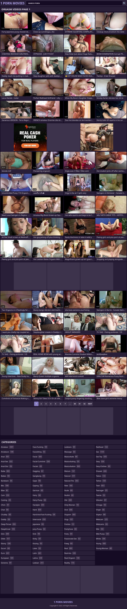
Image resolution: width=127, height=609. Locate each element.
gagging (38, 471)
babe (5, 471)
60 (75, 404)
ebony (6, 543)
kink (36, 534)
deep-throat (8, 524)
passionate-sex (72, 538)
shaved (101, 471)
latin (37, 553)
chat (5, 509)
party (68, 534)
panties (69, 524)
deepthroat (8, 529)
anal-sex (7, 461)
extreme (6, 562)
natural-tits (71, 480)
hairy (37, 495)
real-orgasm (72, 558)
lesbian (38, 562)
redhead (102, 447)
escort (5, 548)
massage (70, 451)
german (38, 490)
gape (37, 480)
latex (37, 548)
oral (68, 509)
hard (37, 509)
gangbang (39, 476)
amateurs (7, 451)
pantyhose (70, 529)
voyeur (101, 514)
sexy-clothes (103, 466)
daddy (5, 519)
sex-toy (101, 456)
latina (38, 558)
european (7, 558)
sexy (100, 461)
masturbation (72, 466)
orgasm (70, 514)
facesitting (39, 451)
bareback (7, 480)
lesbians (70, 447)
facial (37, 456)
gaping (38, 485)
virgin (100, 509)
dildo (5, 538)
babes (5, 476)
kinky (37, 538)
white (101, 538)
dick (5, 534)
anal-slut (6, 466)
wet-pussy (102, 534)
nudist (69, 495)
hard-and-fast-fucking (44, 514)
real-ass (70, 553)
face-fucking (40, 447)
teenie (101, 495)
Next (90, 404)
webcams (102, 524)
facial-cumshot (41, 461)
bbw (5, 490)
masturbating (72, 461)
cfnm (5, 505)
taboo (101, 476)
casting (6, 500)
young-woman (104, 548)
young (101, 543)
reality (69, 562)
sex (100, 451)
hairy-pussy (40, 500)
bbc (5, 485)
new (68, 485)
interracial (39, 519)
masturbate (71, 456)
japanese (38, 524)
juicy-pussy (39, 529)
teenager (102, 490)
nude (68, 490)
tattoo (101, 480)
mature (69, 471)
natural (69, 476)
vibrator (101, 500)
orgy (68, 519)
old (68, 500)
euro (5, 553)
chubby (6, 514)
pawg (68, 543)
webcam (102, 519)
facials (37, 466)
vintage (101, 505)
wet (100, 529)
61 (80, 404)
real (68, 548)
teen (100, 485)
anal (5, 456)
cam (5, 495)
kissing (38, 543)
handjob (39, 505)
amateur (7, 447)
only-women (71, 505)
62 (84, 404)
